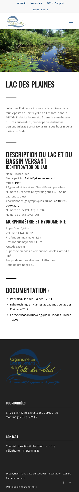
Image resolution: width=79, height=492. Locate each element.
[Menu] (71, 21)
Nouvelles (36, 3)
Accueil (21, 3)
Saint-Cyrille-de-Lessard (40, 178)
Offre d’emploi (55, 3)
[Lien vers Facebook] (63, 482)
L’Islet (16, 183)
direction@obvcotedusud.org (36, 446)
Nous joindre (40, 9)
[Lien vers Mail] (70, 482)
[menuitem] (21, 3)
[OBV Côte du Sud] (33, 20)
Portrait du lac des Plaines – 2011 (31, 299)
